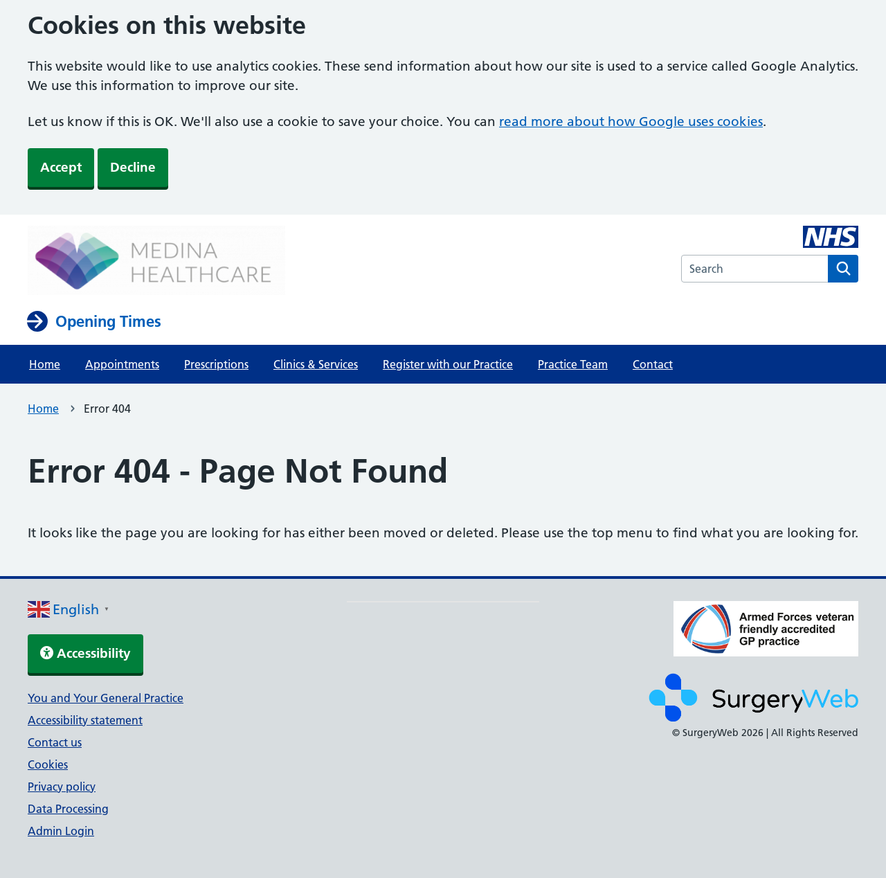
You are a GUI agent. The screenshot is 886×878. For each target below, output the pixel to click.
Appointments (122, 364)
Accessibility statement (85, 720)
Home (44, 364)
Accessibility (85, 653)
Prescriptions (216, 364)
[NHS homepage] (156, 262)
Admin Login (61, 831)
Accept (61, 167)
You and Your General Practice (105, 698)
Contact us (55, 742)
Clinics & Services (315, 364)
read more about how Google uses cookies (631, 121)
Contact (653, 364)
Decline (133, 167)
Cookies (48, 764)
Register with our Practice (448, 364)
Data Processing (68, 809)
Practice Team (573, 364)
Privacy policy (62, 787)
